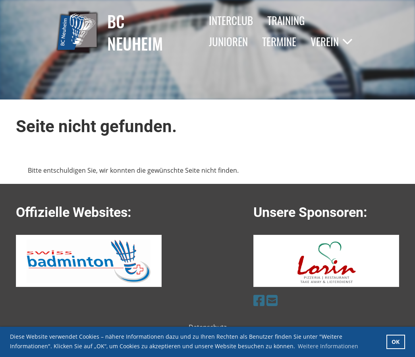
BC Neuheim (135, 32)
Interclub (231, 20)
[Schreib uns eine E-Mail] (272, 300)
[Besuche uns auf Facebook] (258, 300)
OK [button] (396, 341)
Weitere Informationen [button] (328, 346)
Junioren (228, 41)
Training (286, 20)
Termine (279, 41)
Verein (331, 41)
